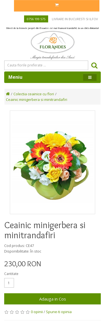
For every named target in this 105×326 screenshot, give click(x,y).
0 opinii (37, 311)
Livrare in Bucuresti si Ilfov (75, 19)
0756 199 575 (36, 19)
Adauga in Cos (52, 299)
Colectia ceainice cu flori (33, 93)
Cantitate (11, 273)
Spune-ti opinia (59, 311)
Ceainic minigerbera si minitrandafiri (36, 99)
